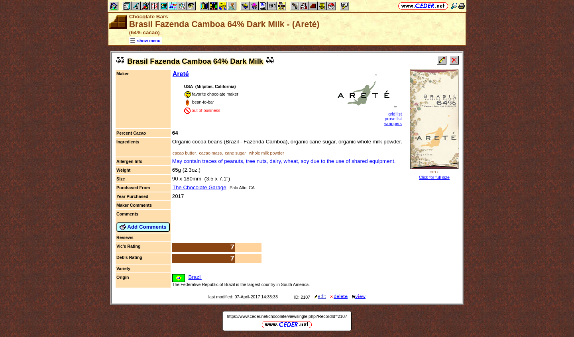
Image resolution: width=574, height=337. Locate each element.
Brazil (195, 277)
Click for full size (434, 177)
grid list (395, 114)
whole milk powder (266, 153)
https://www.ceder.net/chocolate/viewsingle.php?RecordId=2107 (287, 316)
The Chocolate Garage (199, 187)
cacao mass (210, 153)
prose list (393, 118)
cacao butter (184, 153)
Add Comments (143, 227)
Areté (181, 74)
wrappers (393, 123)
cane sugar (235, 153)
